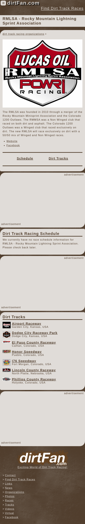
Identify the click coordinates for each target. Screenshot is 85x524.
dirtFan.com (23, 3)
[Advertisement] (42, 199)
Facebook (13, 145)
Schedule (25, 158)
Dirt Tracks (58, 158)
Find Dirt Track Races (62, 8)
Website (12, 141)
